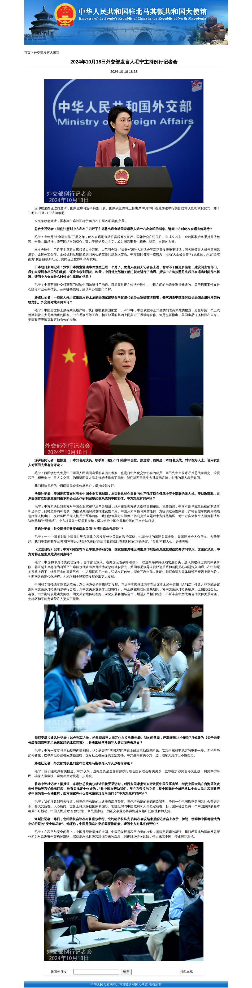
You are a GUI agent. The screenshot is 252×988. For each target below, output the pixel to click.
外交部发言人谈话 (46, 52)
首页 (27, 52)
